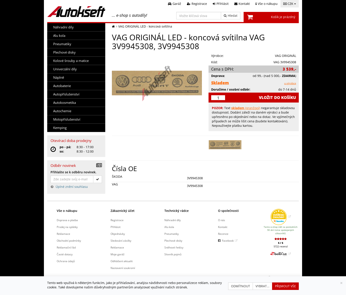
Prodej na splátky (67, 227)
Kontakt (222, 227)
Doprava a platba (67, 220)
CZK (289, 4)
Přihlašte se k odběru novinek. (73, 172)
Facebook (228, 240)
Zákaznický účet (123, 211)
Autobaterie (62, 86)
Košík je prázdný (283, 17)
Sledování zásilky (121, 240)
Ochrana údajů (66, 261)
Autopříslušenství (66, 94)
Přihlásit (115, 227)
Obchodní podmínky (69, 240)
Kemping (60, 127)
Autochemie (62, 111)
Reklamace (63, 233)
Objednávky (118, 233)
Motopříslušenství (66, 119)
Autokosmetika (64, 102)
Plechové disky (64, 52)
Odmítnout (240, 286)
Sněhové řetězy (173, 247)
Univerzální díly (65, 69)
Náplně (58, 77)
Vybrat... (262, 286)
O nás (221, 220)
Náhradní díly (63, 27)
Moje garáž (117, 254)
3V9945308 (195, 178)
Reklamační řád (66, 247)
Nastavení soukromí (123, 268)
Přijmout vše (285, 286)
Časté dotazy (65, 254)
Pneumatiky (62, 44)
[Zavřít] (341, 283)
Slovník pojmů (172, 254)
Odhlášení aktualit (122, 261)
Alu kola (59, 35)
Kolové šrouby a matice (71, 60)
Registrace (117, 220)
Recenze (223, 233)
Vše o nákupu (67, 211)
